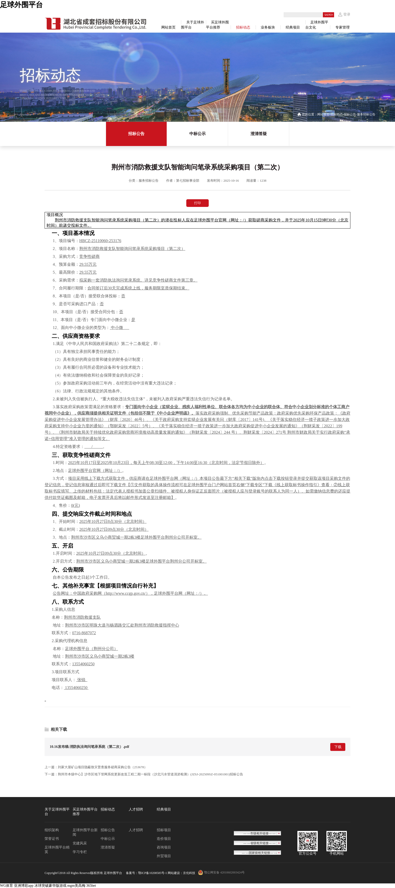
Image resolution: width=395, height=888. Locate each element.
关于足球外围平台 (57, 811)
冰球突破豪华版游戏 (50, 885)
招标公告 (350, 114)
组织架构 (52, 830)
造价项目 (164, 839)
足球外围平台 (21, 5)
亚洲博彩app (23, 885)
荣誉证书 (52, 839)
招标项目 (164, 830)
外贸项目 (164, 856)
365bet (91, 885)
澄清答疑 (259, 133)
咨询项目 (164, 847)
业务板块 (268, 27)
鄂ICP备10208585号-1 (152, 873)
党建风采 (80, 843)
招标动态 (243, 27)
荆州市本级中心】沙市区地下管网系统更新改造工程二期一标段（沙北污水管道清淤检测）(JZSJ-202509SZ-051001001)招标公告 (150, 774)
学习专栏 (80, 852)
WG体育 (6, 885)
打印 (197, 203)
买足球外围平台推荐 (85, 811)
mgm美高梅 (76, 885)
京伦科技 (189, 873)
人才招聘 (136, 809)
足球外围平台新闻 (85, 832)
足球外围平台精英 (57, 849)
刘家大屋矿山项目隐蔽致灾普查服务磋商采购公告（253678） (102, 767)
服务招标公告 (366, 114)
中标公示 (197, 133)
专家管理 (342, 27)
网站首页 (168, 27)
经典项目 (293, 27)
